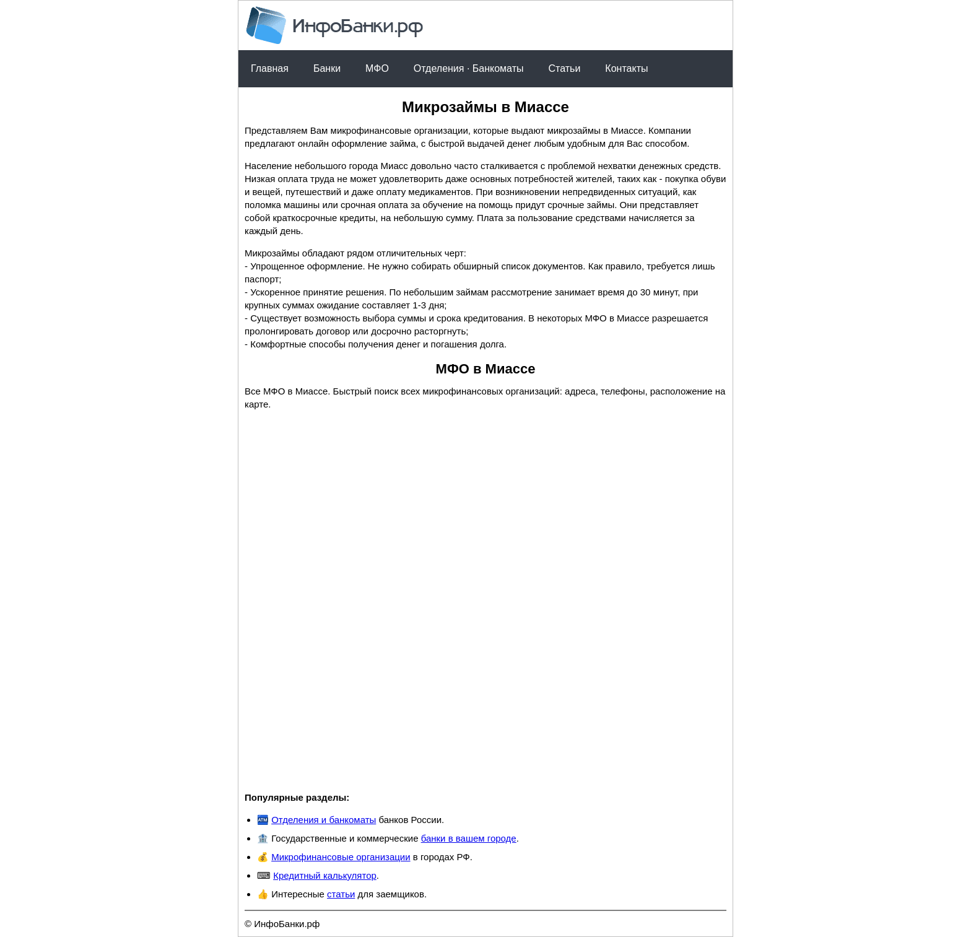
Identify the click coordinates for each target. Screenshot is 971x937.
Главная (270, 68)
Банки (327, 68)
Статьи (564, 68)
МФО (377, 68)
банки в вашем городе (468, 838)
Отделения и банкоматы (323, 819)
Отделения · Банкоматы (469, 68)
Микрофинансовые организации (340, 857)
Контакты (626, 68)
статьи (341, 894)
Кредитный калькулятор (325, 875)
